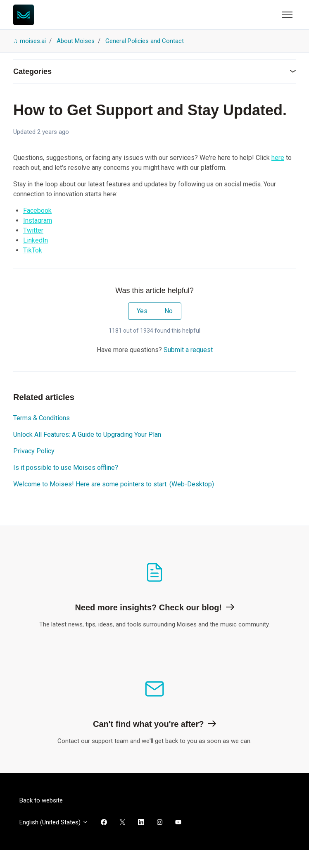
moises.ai (33, 41)
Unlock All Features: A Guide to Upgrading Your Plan (87, 434)
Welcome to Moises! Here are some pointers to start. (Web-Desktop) (113, 484)
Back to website (41, 800)
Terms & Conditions (41, 418)
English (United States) (53, 822)
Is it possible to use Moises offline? (65, 467)
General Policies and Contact (144, 41)
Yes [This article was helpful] (142, 311)
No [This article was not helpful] (168, 311)
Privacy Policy (34, 451)
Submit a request (188, 350)
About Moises (76, 41)
